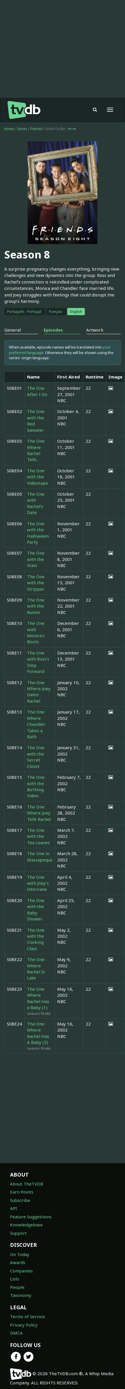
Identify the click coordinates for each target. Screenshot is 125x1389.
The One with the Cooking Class (36, 939)
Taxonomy (20, 1295)
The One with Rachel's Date (36, 503)
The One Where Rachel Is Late (36, 968)
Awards (17, 1262)
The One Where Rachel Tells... (36, 450)
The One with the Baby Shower (36, 909)
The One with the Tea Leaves (38, 836)
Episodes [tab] (53, 330)
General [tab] (12, 330)
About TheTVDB (26, 1184)
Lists (14, 1279)
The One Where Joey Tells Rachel (39, 813)
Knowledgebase (26, 1225)
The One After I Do (37, 391)
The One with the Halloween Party (38, 533)
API (13, 1208)
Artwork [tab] (94, 330)
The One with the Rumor (36, 606)
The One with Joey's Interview (38, 883)
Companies (21, 1271)
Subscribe (20, 1200)
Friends (36, 128)
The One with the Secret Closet (36, 757)
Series (22, 128)
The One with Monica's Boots (36, 632)
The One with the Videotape (37, 477)
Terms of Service (27, 1316)
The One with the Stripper (36, 583)
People (17, 1287)
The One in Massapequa (39, 856)
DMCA (16, 1333)
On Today (19, 1254)
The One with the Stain (36, 559)
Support (18, 1233)
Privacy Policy (24, 1325)
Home (9, 128)
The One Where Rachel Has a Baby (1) (38, 998)
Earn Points (21, 1192)
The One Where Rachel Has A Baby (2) (38, 1033)
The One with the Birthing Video (36, 786)
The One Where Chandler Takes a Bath (36, 724)
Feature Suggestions (30, 1216)
